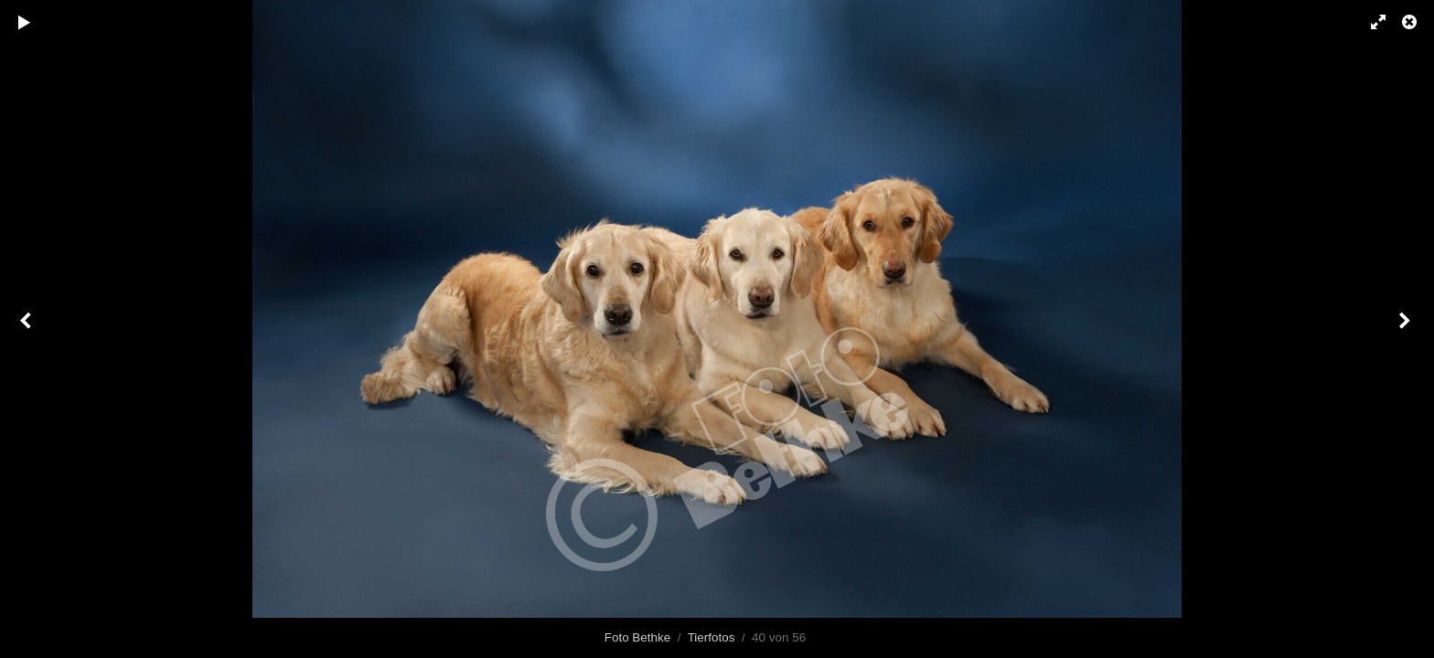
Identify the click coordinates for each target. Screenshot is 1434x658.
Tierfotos (711, 637)
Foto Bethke (637, 637)
